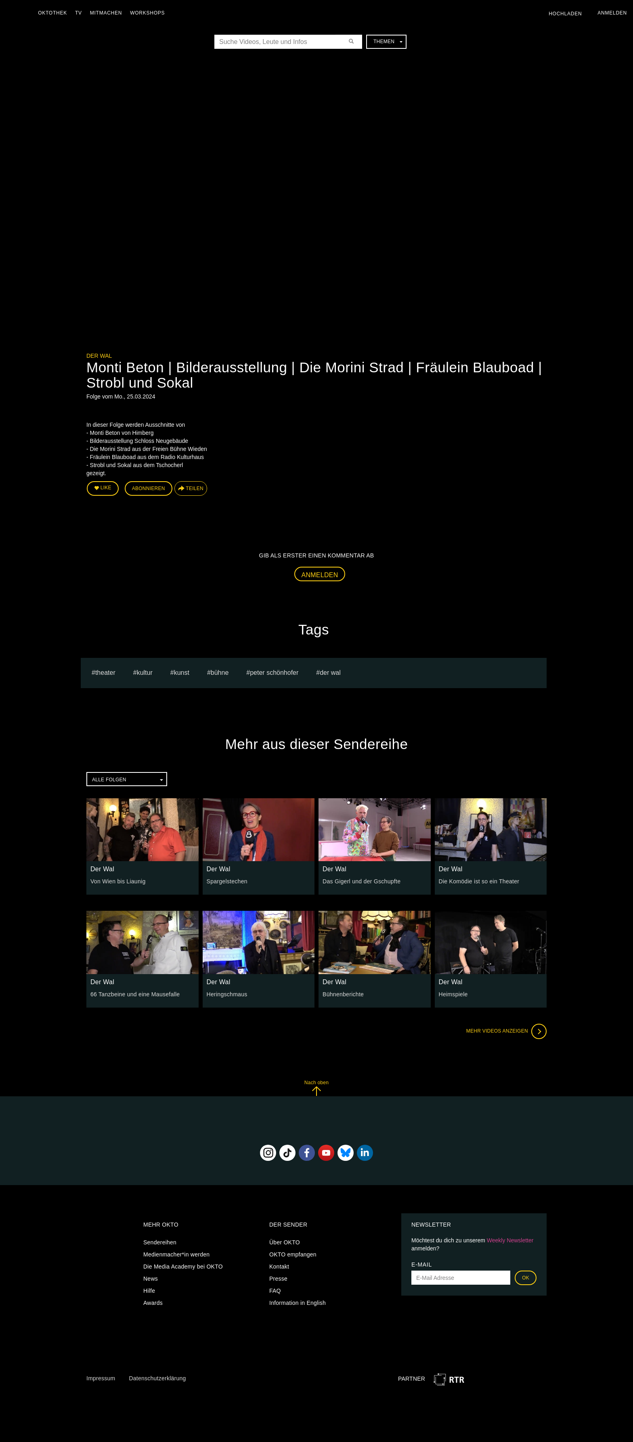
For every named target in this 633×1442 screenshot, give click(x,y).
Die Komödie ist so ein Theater (479, 881)
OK (525, 1278)
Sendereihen (159, 1242)
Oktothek (52, 13)
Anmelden (320, 575)
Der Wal (99, 356)
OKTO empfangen (292, 1254)
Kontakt (279, 1266)
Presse (278, 1278)
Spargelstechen (227, 881)
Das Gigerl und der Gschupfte (361, 881)
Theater (105, 672)
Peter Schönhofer (274, 672)
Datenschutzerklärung (157, 1378)
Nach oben (316, 1087)
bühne (220, 672)
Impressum (100, 1378)
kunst (181, 672)
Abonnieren (148, 488)
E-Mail (421, 1264)
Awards (153, 1303)
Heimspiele (453, 994)
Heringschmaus (227, 994)
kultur (145, 672)
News (150, 1278)
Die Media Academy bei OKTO (183, 1266)
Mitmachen (106, 13)
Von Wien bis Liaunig (117, 881)
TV (78, 13)
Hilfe (149, 1291)
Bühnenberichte (343, 994)
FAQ (275, 1291)
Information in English (297, 1303)
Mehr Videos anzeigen (506, 1031)
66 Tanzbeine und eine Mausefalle (134, 994)
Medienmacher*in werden (176, 1254)
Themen (387, 41)
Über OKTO (284, 1242)
